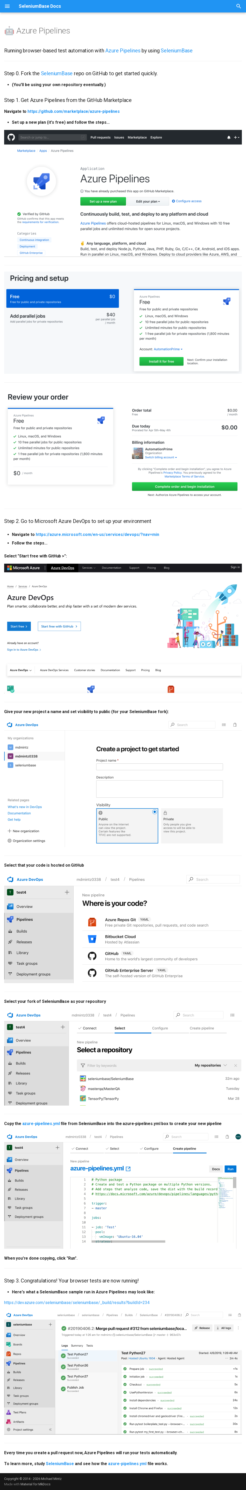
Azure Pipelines (122, 50)
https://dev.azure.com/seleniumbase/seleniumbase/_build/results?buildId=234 (77, 1302)
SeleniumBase (177, 50)
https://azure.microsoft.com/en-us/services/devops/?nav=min (97, 534)
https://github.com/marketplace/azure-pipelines (73, 111)
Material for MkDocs (35, 1484)
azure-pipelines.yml (41, 1123)
